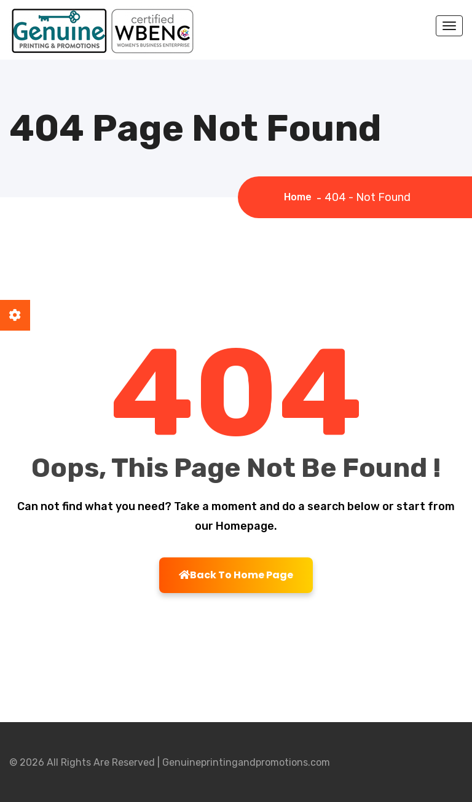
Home (300, 197)
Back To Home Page (236, 575)
